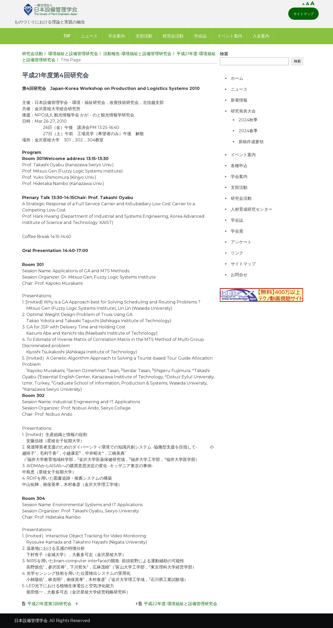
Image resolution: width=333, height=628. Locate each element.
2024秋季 (248, 119)
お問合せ (239, 274)
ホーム (237, 78)
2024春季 (248, 130)
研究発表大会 (243, 111)
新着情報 (239, 100)
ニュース (89, 36)
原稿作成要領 (251, 141)
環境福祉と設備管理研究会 (73, 53)
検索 (224, 53)
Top (67, 36)
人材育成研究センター (251, 209)
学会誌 (200, 36)
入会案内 (261, 36)
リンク (237, 252)
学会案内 (116, 36)
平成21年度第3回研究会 (49, 603)
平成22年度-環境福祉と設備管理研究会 (180, 603)
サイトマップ (303, 14)
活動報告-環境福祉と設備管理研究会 (137, 53)
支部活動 (144, 36)
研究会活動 (173, 36)
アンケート (241, 242)
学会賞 (237, 231)
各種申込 (239, 165)
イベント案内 (229, 36)
